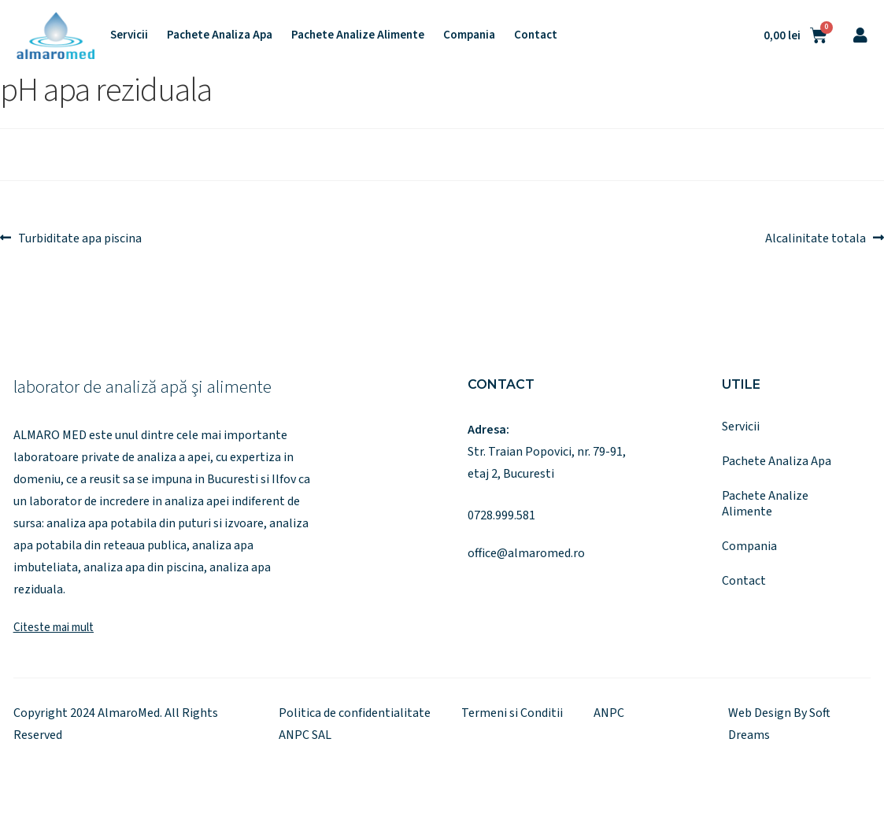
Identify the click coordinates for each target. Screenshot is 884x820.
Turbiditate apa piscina (79, 237)
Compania (469, 35)
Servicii (129, 35)
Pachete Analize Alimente (357, 35)
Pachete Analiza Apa (219, 35)
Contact (535, 35)
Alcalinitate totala (815, 237)
